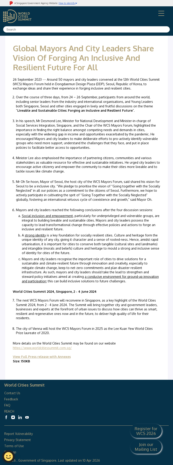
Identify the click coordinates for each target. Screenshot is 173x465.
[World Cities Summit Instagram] (13, 417)
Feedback (11, 399)
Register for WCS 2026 (146, 431)
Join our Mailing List (146, 447)
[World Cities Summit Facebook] (6, 417)
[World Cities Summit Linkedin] (20, 417)
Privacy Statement (17, 440)
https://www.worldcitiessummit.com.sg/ (42, 348)
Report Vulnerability (18, 434)
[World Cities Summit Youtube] (27, 417)
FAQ (7, 405)
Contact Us (12, 393)
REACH (9, 411)
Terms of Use (14, 446)
